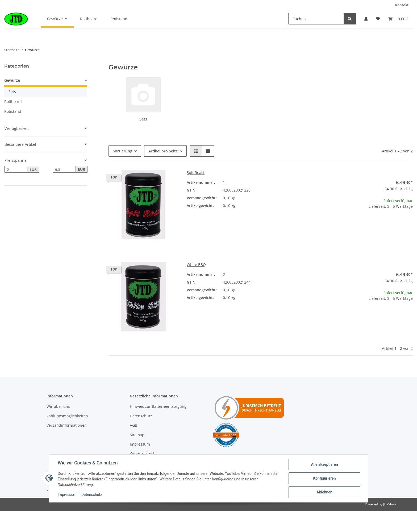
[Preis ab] (15, 169)
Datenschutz (141, 415)
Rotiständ (12, 111)
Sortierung (122, 150)
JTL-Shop (389, 504)
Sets (143, 119)
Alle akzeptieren (324, 464)
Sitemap (137, 434)
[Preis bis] (64, 169)
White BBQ (196, 264)
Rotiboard (13, 101)
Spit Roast (196, 172)
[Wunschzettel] (378, 19)
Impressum (140, 444)
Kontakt (401, 4)
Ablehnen (324, 492)
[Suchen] (316, 18)
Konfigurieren (324, 478)
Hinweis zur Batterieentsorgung (158, 406)
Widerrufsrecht (143, 453)
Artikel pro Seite (163, 150)
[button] (366, 19)
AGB (133, 425)
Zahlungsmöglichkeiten (67, 415)
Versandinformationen (67, 425)
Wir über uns (58, 406)
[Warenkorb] (398, 19)
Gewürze (12, 80)
